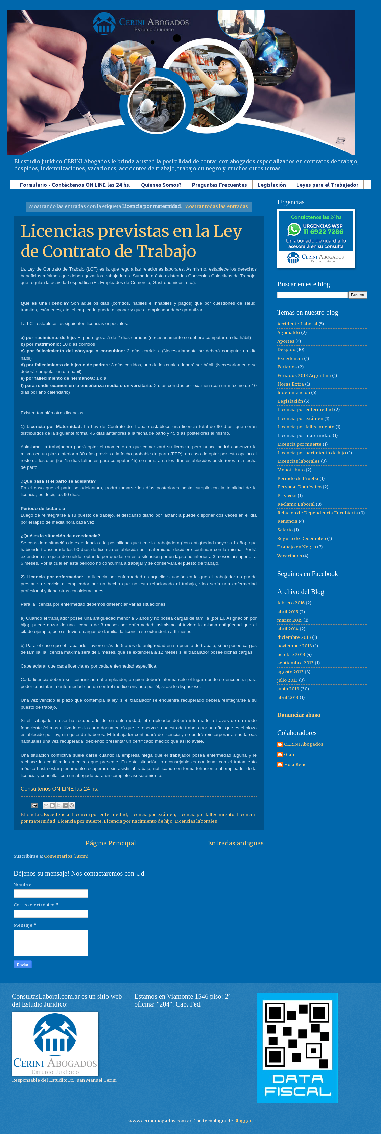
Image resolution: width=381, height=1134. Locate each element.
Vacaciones (289, 556)
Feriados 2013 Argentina (304, 375)
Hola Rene (295, 764)
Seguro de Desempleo (301, 538)
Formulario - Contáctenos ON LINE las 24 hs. (75, 185)
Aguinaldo (288, 332)
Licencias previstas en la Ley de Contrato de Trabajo (131, 241)
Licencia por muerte (79, 821)
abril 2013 (288, 697)
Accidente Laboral (297, 324)
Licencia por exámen (152, 814)
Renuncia (287, 521)
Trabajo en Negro (296, 547)
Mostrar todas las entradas (216, 206)
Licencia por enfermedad (99, 814)
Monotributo (291, 470)
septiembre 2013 (295, 663)
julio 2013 (287, 680)
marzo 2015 (289, 620)
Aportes (285, 341)
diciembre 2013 (294, 637)
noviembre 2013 (294, 646)
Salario (285, 530)
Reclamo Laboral (296, 504)
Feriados (287, 367)
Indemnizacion (293, 392)
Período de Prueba (297, 478)
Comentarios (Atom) (66, 856)
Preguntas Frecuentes (219, 185)
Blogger (243, 1121)
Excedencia (56, 814)
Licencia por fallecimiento (205, 814)
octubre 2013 (291, 654)
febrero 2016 (291, 603)
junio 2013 (288, 689)
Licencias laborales (195, 821)
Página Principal (111, 843)
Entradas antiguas (236, 843)
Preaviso (286, 496)
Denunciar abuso (298, 715)
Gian (289, 754)
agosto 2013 (290, 672)
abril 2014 (288, 629)
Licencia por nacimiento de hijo (138, 821)
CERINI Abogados (303, 744)
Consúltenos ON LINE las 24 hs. (59, 789)
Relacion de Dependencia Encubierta (317, 513)
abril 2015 (287, 612)
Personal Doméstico (299, 487)
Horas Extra (290, 384)
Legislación (272, 185)
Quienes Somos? (161, 185)
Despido (286, 349)
